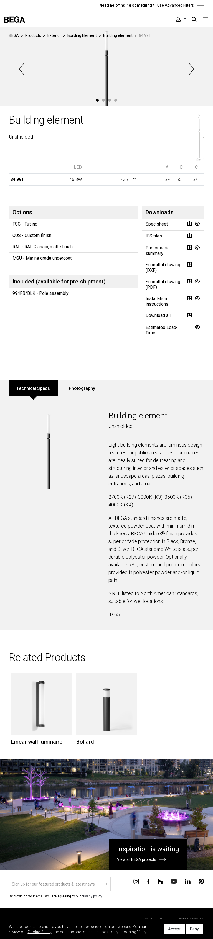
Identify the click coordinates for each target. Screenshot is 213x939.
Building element (118, 35)
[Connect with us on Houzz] (160, 881)
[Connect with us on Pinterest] (201, 881)
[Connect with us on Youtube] (174, 881)
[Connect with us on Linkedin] (188, 881)
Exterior (54, 35)
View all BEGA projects (136, 859)
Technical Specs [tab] (33, 388)
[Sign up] (60, 884)
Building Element (82, 35)
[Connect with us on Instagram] (136, 881)
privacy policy (92, 896)
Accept (174, 929)
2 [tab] (103, 100)
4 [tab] (115, 100)
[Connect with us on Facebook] (148, 881)
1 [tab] (97, 100)
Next (190, 69)
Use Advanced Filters (180, 5)
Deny (194, 929)
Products (33, 35)
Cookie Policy (40, 932)
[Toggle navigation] (205, 19)
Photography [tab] (82, 388)
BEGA (14, 35)
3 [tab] (109, 100)
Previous (22, 69)
